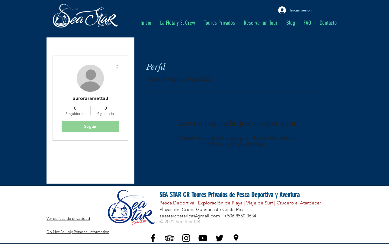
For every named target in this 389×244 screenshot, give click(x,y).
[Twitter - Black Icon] (219, 238)
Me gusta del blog (73, 174)
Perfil (58, 149)
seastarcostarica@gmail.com (189, 216)
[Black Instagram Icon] (186, 238)
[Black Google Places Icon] (236, 238)
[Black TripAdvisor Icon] (169, 238)
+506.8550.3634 (240, 216)
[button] (221, 23)
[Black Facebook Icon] (153, 238)
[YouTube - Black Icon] (203, 238)
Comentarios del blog (77, 162)
